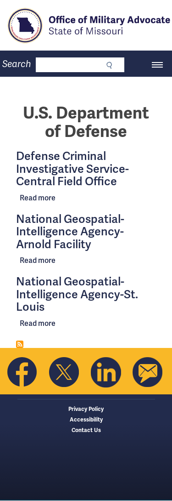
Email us (148, 372)
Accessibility (86, 419)
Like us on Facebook (22, 372)
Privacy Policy (86, 409)
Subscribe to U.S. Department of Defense (19, 344)
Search (16, 64)
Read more (37, 198)
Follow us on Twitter (64, 372)
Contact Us (86, 430)
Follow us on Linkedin (106, 372)
